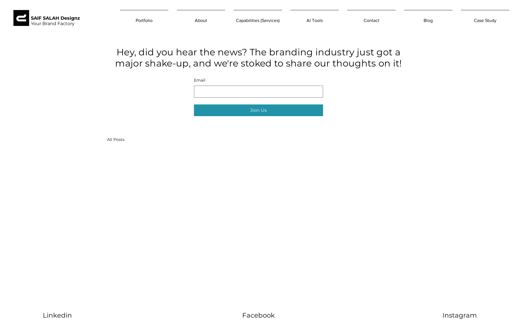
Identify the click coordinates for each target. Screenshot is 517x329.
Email (199, 80)
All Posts (116, 139)
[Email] (256, 91)
